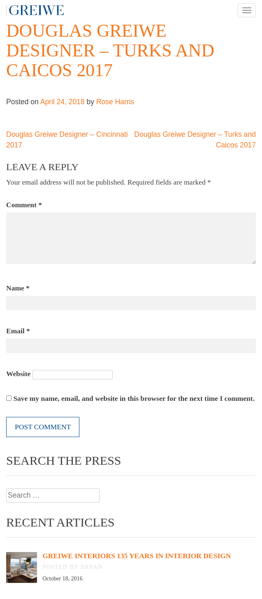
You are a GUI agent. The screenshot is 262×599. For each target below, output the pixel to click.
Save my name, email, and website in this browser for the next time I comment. (134, 398)
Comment (24, 205)
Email (18, 331)
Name (18, 288)
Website (18, 374)
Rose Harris (115, 102)
